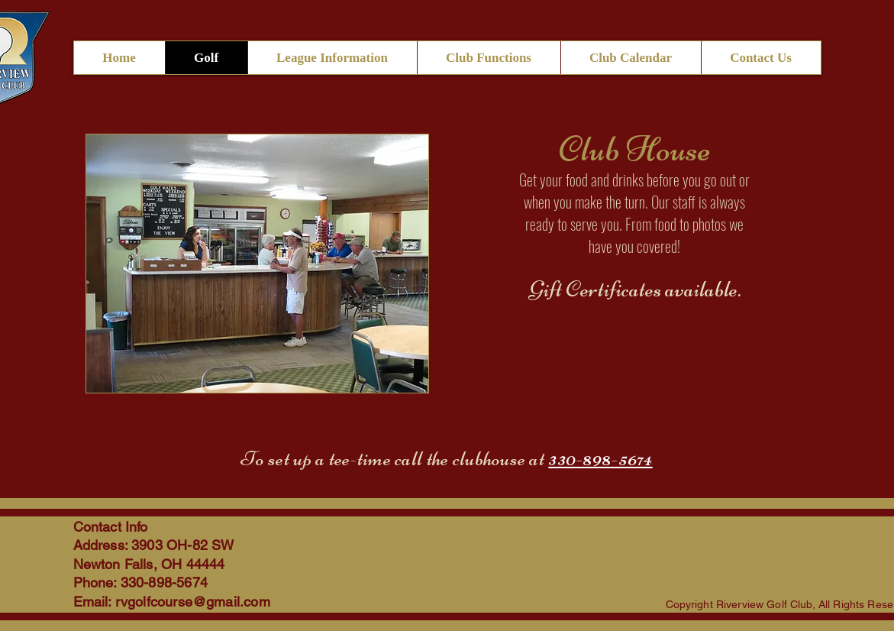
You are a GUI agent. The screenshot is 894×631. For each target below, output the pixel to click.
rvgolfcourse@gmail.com (192, 602)
